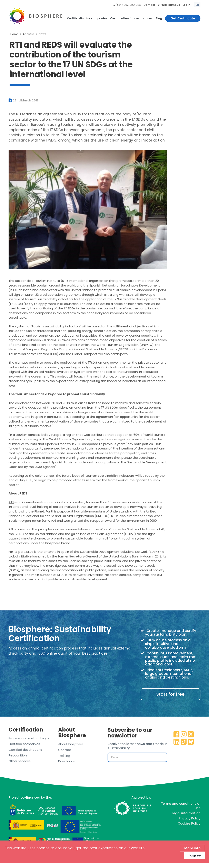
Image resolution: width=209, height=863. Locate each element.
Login (186, 5)
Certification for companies (87, 18)
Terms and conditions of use (180, 805)
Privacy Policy (189, 818)
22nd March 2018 (24, 100)
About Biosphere (70, 744)
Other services (20, 761)
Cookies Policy (189, 823)
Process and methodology (29, 738)
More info (192, 848)
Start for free (170, 694)
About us (28, 34)
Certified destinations (25, 749)
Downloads (66, 761)
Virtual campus (169, 5)
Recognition (18, 755)
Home (14, 34)
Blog (159, 18)
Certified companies (24, 744)
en (197, 5)
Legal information (186, 813)
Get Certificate (182, 18)
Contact (149, 5)
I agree (195, 855)
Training (64, 755)
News (42, 34)
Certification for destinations (131, 18)
